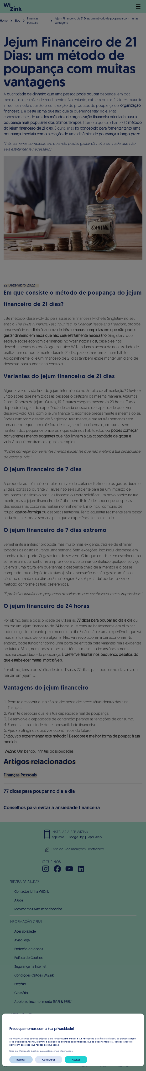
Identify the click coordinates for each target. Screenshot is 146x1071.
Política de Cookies (29, 1050)
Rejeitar (21, 1059)
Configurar (48, 1059)
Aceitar (76, 1059)
